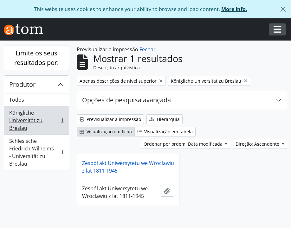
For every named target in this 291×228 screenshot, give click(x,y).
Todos (16, 99)
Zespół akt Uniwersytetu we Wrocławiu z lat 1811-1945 (128, 167)
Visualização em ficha (106, 132)
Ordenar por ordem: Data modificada (184, 144)
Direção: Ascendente (258, 144)
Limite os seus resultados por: (36, 58)
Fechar (147, 49)
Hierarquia (164, 119)
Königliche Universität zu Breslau (36, 120)
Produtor (22, 84)
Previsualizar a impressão (110, 119)
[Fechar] (283, 9)
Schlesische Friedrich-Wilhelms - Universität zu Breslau (36, 152)
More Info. (234, 9)
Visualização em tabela (165, 132)
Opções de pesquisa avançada (126, 100)
